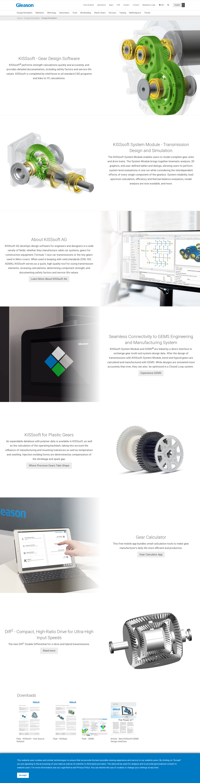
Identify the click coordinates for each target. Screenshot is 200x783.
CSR (118, 5)
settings (143, 767)
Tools (74, 13)
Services (112, 13)
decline (102, 767)
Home (19, 18)
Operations (101, 5)
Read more (49, 650)
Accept (23, 775)
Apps (111, 5)
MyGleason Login (148, 5)
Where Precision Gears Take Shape (49, 465)
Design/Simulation (24, 13)
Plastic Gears (99, 13)
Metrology (51, 13)
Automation (64, 13)
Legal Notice (66, 767)
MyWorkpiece (135, 13)
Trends (147, 13)
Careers (126, 5)
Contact (136, 5)
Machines (40, 13)
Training (122, 13)
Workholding (85, 13)
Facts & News (88, 5)
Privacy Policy (83, 767)
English (177, 5)
